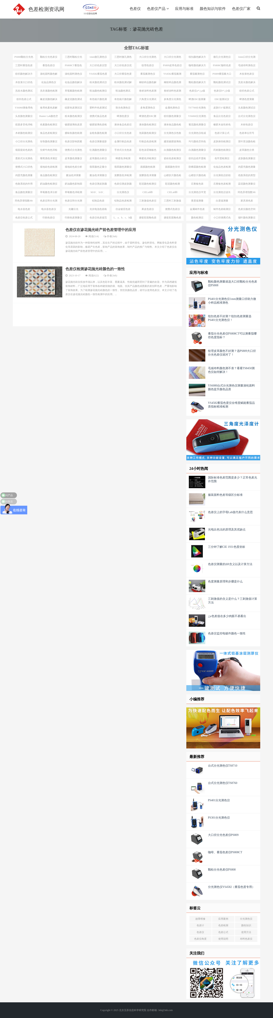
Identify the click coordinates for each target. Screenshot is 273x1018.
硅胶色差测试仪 (73, 107)
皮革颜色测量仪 (73, 158)
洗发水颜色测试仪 (24, 91)
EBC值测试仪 (222, 99)
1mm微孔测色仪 (98, 56)
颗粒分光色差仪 (48, 56)
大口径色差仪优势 (123, 66)
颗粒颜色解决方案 (197, 83)
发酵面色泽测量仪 (147, 176)
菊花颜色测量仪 (197, 124)
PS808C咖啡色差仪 (222, 66)
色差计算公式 (222, 133)
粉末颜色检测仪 (73, 116)
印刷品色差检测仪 (147, 142)
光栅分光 (73, 209)
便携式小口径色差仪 (24, 167)
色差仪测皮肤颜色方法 (123, 184)
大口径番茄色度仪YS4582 (123, 74)
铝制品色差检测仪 (123, 201)
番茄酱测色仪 (147, 73)
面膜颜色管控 (172, 166)
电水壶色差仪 (48, 209)
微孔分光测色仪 (222, 56)
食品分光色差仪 (222, 116)
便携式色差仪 (172, 209)
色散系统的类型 (246, 175)
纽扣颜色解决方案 (197, 57)
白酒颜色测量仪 (197, 149)
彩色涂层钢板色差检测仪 (147, 150)
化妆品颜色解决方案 (73, 83)
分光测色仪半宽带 (197, 193)
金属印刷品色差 (123, 141)
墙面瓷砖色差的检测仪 (24, 150)
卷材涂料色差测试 (147, 91)
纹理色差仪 (148, 65)
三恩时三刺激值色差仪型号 (172, 201)
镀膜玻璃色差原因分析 (73, 125)
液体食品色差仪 (123, 124)
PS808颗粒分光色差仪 (23, 57)
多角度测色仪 (147, 107)
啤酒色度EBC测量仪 (147, 117)
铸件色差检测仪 (222, 209)
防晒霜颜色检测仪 (197, 167)
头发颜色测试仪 (246, 107)
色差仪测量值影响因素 (98, 142)
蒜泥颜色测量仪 (246, 183)
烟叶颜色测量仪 (246, 217)
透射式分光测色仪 (24, 159)
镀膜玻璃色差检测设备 (98, 125)
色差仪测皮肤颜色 (98, 184)
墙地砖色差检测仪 (48, 167)
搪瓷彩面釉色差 (147, 217)
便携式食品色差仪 (98, 117)
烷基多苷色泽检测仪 (24, 125)
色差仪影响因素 (73, 141)
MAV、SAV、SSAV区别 (98, 193)
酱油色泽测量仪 (98, 175)
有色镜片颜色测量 (98, 100)
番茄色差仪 (49, 65)
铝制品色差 (98, 200)
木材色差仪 (247, 124)
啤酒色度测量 (246, 99)
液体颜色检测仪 (147, 124)
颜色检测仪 (197, 217)
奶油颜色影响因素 (73, 184)
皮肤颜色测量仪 (246, 158)
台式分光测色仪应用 (246, 117)
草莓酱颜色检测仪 (73, 91)
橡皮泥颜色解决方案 (48, 100)
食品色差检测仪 (48, 133)
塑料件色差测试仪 (98, 108)
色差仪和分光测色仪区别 (48, 201)
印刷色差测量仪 (73, 217)
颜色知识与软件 (213, 9)
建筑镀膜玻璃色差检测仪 (172, 142)
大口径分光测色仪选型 (172, 57)
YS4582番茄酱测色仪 (172, 74)
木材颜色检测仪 (24, 133)
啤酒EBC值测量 (197, 99)
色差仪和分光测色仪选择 (73, 201)
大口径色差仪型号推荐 (98, 66)
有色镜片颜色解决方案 (123, 100)
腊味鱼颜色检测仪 (73, 134)
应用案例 (223, 918)
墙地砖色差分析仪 (73, 167)
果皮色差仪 (148, 209)
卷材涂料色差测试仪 (172, 91)
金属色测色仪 (172, 107)
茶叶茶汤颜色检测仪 (246, 142)
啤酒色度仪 (123, 116)
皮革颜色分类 (246, 149)
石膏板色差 (197, 183)
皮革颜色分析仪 (98, 158)
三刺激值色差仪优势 (147, 201)
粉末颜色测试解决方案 (123, 83)
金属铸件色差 (197, 209)
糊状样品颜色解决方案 (147, 83)
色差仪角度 (200, 938)
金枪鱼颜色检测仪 (98, 134)
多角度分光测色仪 (172, 100)
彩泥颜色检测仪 (147, 183)
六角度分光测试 (147, 99)
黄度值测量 (197, 200)
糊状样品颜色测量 (172, 83)
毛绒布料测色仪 (246, 65)
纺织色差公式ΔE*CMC (246, 91)
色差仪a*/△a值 (197, 90)
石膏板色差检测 (222, 183)
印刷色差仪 (49, 217)
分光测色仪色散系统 (172, 134)
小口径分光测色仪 (24, 142)
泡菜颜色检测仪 (147, 133)
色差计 (200, 925)
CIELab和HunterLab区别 (172, 193)
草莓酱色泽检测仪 (73, 193)
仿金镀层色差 (123, 209)
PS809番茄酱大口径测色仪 (222, 74)
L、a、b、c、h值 (123, 217)
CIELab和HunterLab (147, 193)
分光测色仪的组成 (222, 176)
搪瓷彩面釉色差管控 (172, 218)
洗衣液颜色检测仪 (48, 91)
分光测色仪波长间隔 (222, 193)
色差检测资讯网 (46, 9)
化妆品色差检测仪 (222, 167)
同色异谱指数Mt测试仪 (24, 201)
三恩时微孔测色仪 (123, 57)
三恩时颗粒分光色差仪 (73, 57)
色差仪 (135, 9)
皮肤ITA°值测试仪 (222, 108)
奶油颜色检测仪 (48, 183)
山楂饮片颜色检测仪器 (197, 176)
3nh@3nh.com (165, 1010)
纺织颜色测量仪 (172, 116)
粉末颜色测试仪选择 (98, 83)
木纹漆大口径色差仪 (24, 83)
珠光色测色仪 (123, 107)
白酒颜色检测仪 (172, 149)
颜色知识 (246, 925)
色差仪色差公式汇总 (24, 218)
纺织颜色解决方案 (24, 74)
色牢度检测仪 (222, 158)
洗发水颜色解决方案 (246, 83)
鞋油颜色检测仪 (98, 90)
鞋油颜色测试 (123, 90)
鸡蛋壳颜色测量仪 (24, 176)
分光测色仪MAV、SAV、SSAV (122, 193)
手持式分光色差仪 (123, 150)
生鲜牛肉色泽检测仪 (48, 150)
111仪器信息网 (90, 12)
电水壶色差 (24, 209)
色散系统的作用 (24, 183)
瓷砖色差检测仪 (172, 158)
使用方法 (246, 932)
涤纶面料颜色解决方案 (48, 74)
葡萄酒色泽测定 (48, 158)
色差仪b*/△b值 (222, 90)
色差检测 (223, 925)
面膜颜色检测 (147, 166)
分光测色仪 (246, 918)
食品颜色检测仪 (48, 175)
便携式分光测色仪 (73, 150)
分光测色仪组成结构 (197, 134)
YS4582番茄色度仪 (98, 74)
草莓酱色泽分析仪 (48, 193)
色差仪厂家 (241, 9)
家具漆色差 (247, 200)
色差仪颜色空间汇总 (246, 210)
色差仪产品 (158, 9)
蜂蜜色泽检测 (123, 158)
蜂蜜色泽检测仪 (147, 158)
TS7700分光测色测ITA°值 (197, 108)
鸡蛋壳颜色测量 (246, 166)
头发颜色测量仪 (24, 116)
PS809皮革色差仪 (172, 65)
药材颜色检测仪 (222, 149)
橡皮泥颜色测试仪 (73, 100)
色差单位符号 (246, 133)
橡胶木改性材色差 (222, 125)
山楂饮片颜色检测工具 (172, 176)
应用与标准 (184, 9)
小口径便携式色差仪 (222, 218)
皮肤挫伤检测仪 (222, 141)
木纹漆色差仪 (246, 73)
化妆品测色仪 (48, 82)
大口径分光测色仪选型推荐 (147, 57)
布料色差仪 (246, 938)
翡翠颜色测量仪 (123, 166)
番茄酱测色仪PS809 (197, 74)
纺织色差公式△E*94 (24, 100)
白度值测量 (222, 200)
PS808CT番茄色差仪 (73, 66)
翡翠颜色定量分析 (98, 167)
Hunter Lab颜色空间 (48, 117)
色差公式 (223, 932)
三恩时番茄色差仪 (24, 66)
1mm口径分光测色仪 (246, 57)
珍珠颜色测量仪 (48, 141)
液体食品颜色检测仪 (172, 125)
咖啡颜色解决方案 (197, 66)
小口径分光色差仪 (123, 134)
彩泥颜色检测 (172, 183)
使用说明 (223, 938)
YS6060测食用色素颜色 (24, 108)
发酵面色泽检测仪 (123, 176)
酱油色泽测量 (73, 175)
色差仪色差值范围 (98, 218)
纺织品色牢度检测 (197, 159)
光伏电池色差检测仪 (98, 210)
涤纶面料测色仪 (73, 73)
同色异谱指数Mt (246, 192)
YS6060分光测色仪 (197, 117)
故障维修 (200, 918)
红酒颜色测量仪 (98, 149)
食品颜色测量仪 (24, 192)
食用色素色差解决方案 (48, 108)
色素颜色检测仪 (48, 124)
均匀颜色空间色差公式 (197, 142)
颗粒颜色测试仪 (222, 82)
